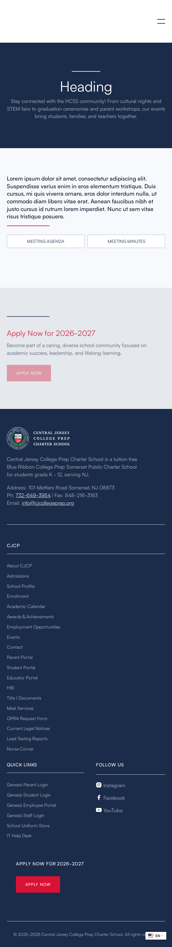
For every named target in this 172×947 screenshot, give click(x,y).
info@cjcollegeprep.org (48, 502)
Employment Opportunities (33, 626)
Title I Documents (24, 697)
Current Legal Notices (28, 728)
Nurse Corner (20, 748)
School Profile (21, 586)
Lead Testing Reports (27, 738)
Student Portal (21, 667)
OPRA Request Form (27, 718)
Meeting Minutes (126, 241)
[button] (161, 21)
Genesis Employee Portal (31, 805)
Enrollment (18, 596)
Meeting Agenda (45, 241)
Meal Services (20, 708)
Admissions (18, 575)
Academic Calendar (26, 606)
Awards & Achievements (30, 616)
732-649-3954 (33, 495)
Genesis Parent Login (27, 784)
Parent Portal (20, 657)
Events (13, 637)
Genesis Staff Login (25, 815)
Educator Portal (22, 677)
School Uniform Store (28, 825)
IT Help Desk (19, 835)
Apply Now (38, 884)
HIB (10, 687)
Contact (15, 647)
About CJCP (19, 565)
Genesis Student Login (29, 794)
